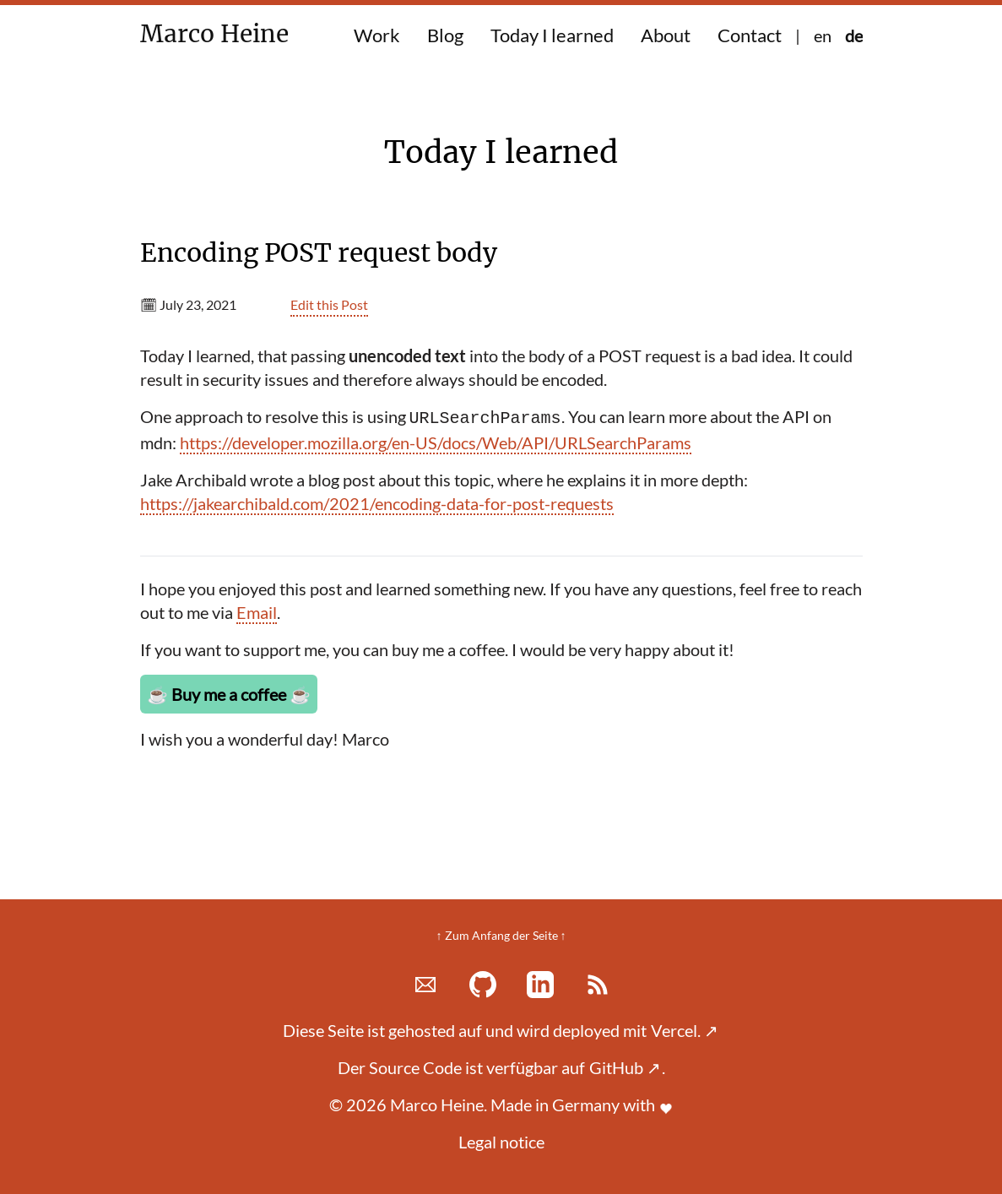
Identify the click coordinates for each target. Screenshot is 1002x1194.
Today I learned (552, 35)
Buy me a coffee (229, 694)
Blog (445, 35)
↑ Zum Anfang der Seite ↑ (501, 935)
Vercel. (684, 1030)
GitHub (625, 1067)
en (822, 35)
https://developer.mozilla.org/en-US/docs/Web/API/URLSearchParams (435, 442)
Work (377, 35)
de (854, 35)
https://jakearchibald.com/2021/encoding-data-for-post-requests (377, 503)
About (666, 35)
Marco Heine (221, 34)
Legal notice (501, 1142)
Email (256, 612)
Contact (750, 35)
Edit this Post (329, 304)
